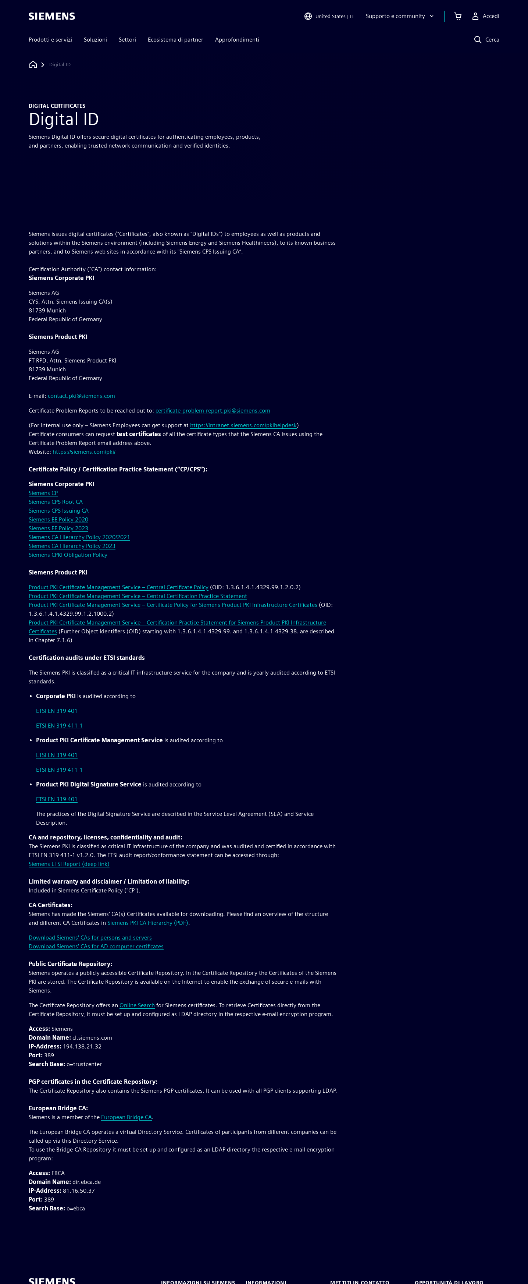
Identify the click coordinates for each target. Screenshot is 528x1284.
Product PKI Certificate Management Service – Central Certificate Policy (118, 587)
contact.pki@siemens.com (81, 395)
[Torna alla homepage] (33, 64)
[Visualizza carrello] (457, 16)
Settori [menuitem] (127, 39)
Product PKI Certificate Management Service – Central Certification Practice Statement (138, 596)
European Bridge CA (126, 1117)
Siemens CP (43, 492)
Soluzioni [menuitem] (95, 39)
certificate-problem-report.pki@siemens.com (213, 410)
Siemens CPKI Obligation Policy (68, 554)
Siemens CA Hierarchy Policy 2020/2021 (79, 537)
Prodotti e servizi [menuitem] (50, 39)
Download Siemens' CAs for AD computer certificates (96, 946)
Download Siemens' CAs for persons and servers (90, 937)
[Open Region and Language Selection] (329, 16)
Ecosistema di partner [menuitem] (175, 39)
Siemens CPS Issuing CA (59, 510)
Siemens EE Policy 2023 (58, 528)
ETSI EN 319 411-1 (59, 725)
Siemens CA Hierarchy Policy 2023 (72, 545)
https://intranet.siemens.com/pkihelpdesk (243, 425)
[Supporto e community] (400, 16)
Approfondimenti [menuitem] (237, 39)
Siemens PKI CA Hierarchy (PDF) (147, 922)
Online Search (137, 1005)
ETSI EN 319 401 (57, 710)
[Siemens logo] (52, 16)
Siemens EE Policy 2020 (58, 519)
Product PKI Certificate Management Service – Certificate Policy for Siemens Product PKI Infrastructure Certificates (173, 604)
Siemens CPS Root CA (56, 501)
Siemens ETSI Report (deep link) (69, 863)
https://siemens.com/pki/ (84, 451)
